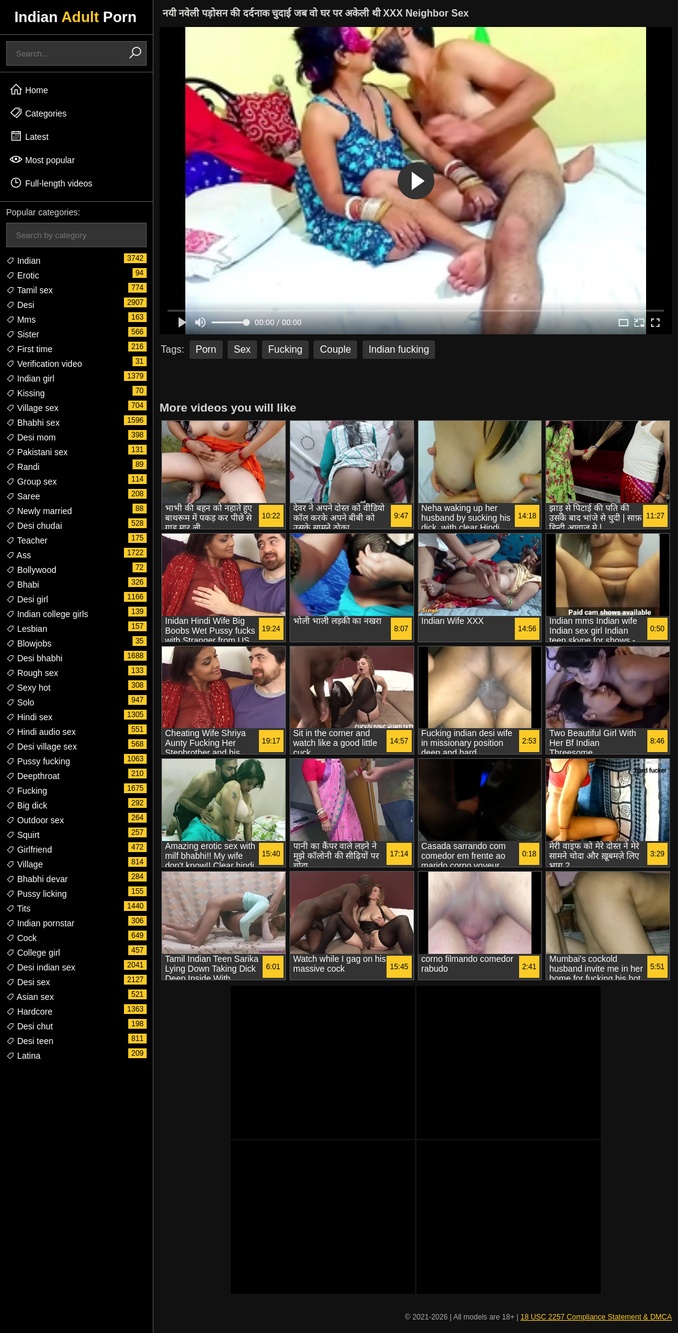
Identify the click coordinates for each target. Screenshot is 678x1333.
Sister (22, 334)
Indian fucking (399, 349)
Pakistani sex (36, 452)
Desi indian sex (40, 967)
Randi (22, 467)
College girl (33, 953)
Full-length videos (51, 183)
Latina (23, 1056)
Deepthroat (33, 776)
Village (24, 864)
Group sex (31, 481)
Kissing (25, 393)
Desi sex (28, 982)
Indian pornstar (40, 923)
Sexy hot (28, 688)
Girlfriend (29, 850)
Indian (23, 261)
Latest (28, 136)
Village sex (32, 408)
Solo (20, 702)
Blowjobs (29, 643)
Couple (335, 349)
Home (28, 89)
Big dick (26, 805)
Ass (18, 555)
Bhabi (22, 585)
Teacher (26, 540)
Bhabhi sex (33, 423)
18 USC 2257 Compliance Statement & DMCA (596, 1317)
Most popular (42, 159)
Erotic (22, 275)
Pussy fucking (38, 761)
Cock (21, 938)
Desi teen (29, 1041)
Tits (18, 908)
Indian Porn (75, 17)
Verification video (44, 364)
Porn (206, 349)
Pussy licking (36, 894)
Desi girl (27, 599)
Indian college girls (47, 614)
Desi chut (29, 1026)
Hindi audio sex (41, 732)
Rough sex (32, 673)
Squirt (22, 835)
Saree (23, 496)
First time (29, 349)
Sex (242, 349)
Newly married (39, 511)
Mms (21, 320)
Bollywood (31, 570)
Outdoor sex (35, 820)
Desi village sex (41, 746)
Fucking (26, 791)
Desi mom (31, 437)
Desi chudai (34, 526)
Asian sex (30, 997)
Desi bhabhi (34, 658)
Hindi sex (29, 717)
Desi (20, 305)
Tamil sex (29, 290)
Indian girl (30, 378)
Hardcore (29, 1011)
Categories (38, 113)
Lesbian (26, 629)
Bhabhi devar (36, 879)
